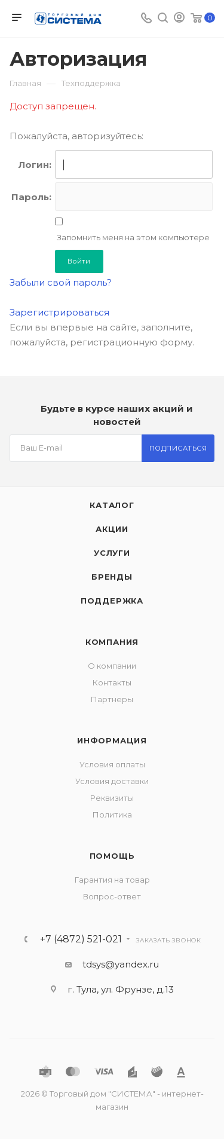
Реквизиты (112, 798)
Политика (112, 814)
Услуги (112, 553)
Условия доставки (112, 781)
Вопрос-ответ (112, 896)
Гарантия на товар (112, 879)
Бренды (112, 576)
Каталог (112, 505)
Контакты (112, 682)
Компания (112, 642)
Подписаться (178, 448)
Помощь (112, 856)
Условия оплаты (112, 764)
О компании (112, 665)
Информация (112, 740)
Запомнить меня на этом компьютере (132, 237)
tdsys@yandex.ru (120, 964)
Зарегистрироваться (59, 312)
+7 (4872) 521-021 (81, 939)
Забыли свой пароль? (61, 282)
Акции (112, 529)
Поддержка (112, 600)
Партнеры (112, 699)
